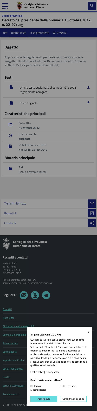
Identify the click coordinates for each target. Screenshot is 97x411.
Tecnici (37, 386)
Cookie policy (37, 372)
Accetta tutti (43, 399)
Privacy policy (52, 372)
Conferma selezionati (72, 399)
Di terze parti (69, 386)
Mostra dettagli (38, 390)
